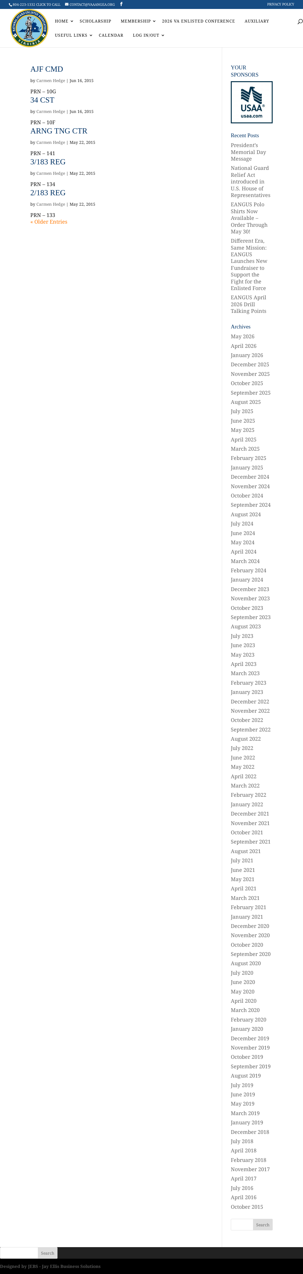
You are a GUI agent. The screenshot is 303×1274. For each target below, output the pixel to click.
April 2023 (243, 663)
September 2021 (251, 841)
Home (61, 21)
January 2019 (247, 1122)
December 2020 (250, 925)
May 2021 (242, 879)
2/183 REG (48, 192)
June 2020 (243, 981)
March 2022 (245, 785)
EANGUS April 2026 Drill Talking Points (248, 304)
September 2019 (251, 1066)
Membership (136, 21)
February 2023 (248, 682)
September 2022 (251, 729)
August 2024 (246, 514)
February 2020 (248, 1019)
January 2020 (247, 1028)
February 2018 (248, 1159)
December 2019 (250, 1038)
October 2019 (247, 1056)
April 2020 (243, 1000)
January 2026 (247, 355)
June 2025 (243, 420)
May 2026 (242, 336)
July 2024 (242, 523)
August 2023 (246, 626)
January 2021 (247, 916)
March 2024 (245, 561)
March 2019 (245, 1113)
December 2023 (250, 589)
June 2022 (243, 757)
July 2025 (242, 411)
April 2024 (243, 551)
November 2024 (250, 486)
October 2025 (247, 383)
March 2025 (245, 448)
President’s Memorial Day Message (248, 152)
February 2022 (248, 794)
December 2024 (250, 476)
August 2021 (246, 851)
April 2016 (243, 1197)
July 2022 (242, 747)
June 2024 (243, 533)
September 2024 (251, 504)
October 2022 (247, 719)
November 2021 (250, 823)
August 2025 (246, 401)
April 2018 (243, 1150)
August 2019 (246, 1075)
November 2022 (250, 710)
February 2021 (248, 907)
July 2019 (242, 1085)
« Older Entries (48, 221)
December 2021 (250, 813)
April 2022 (243, 776)
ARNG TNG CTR (59, 131)
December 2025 (250, 364)
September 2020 (251, 953)
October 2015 (247, 1206)
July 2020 (242, 972)
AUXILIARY (257, 21)
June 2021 (243, 869)
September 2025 (251, 392)
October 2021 (247, 832)
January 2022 (247, 804)
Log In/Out (146, 35)
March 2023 (245, 673)
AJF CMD (46, 69)
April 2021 (243, 888)
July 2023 (242, 635)
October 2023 (247, 607)
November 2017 (250, 1169)
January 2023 (247, 691)
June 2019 (243, 1094)
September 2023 (251, 617)
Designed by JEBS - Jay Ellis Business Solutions (50, 1266)
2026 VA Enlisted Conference (198, 21)
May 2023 (242, 654)
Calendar (111, 35)
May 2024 (242, 542)
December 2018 (250, 1131)
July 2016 (242, 1187)
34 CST (42, 100)
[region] (252, 102)
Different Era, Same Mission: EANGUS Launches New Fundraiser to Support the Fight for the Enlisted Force (249, 264)
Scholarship (95, 21)
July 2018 (242, 1141)
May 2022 (242, 766)
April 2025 (243, 439)
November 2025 (250, 373)
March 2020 (245, 1009)
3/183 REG (48, 161)
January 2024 (247, 579)
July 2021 (242, 860)
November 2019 (250, 1047)
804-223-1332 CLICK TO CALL (36, 4)
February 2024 (248, 570)
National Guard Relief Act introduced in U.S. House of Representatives (250, 181)
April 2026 (243, 345)
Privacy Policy (280, 5)
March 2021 (245, 897)
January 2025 (247, 467)
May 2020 (242, 991)
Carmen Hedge (50, 80)
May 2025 (242, 429)
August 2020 (246, 963)
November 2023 (250, 598)
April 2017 (243, 1178)
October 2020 (247, 944)
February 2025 (248, 457)
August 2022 (246, 738)
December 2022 (250, 701)
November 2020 (250, 935)
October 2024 (247, 495)
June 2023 (243, 645)
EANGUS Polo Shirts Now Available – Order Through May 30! (249, 218)
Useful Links (71, 35)
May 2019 (242, 1103)
